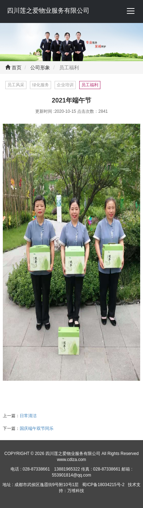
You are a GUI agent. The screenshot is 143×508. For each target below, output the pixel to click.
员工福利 (89, 84)
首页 (13, 67)
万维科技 (75, 490)
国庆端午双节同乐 (37, 428)
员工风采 (15, 84)
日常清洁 (28, 415)
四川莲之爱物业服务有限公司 (48, 10)
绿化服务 (40, 84)
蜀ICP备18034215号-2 (103, 484)
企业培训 (65, 84)
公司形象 (39, 67)
